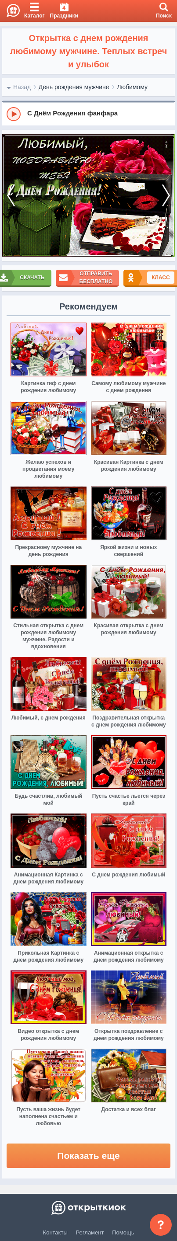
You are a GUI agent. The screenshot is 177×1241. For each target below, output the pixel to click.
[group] (88, 113)
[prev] (11, 195)
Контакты (55, 1232)
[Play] (14, 114)
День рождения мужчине (74, 86)
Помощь (123, 1232)
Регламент (90, 1232)
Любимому (132, 86)
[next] (166, 195)
